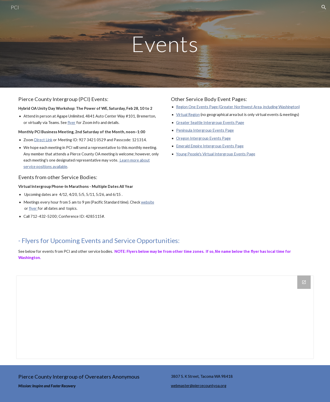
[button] (324, 7)
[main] (165, 44)
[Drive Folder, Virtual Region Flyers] (165, 317)
